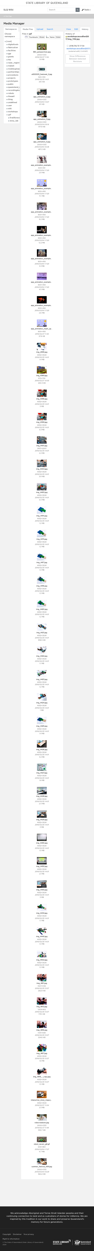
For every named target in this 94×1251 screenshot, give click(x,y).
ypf (9, 115)
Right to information (11, 1239)
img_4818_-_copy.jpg (41, 1077)
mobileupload (14, 69)
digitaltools (13, 44)
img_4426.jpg (41, 749)
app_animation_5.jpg (41, 142)
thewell (11, 96)
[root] (9, 41)
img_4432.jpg (41, 866)
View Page (8, 16)
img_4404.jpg (41, 469)
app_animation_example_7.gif (43, 305)
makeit (11, 66)
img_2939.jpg (41, 352)
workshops (13, 112)
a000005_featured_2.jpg (42, 74)
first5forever (15, 118)
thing (10, 99)
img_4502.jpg (41, 960)
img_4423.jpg (41, 679)
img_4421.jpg (41, 632)
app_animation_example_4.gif (43, 235)
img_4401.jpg (41, 446)
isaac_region (13, 63)
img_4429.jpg (41, 820)
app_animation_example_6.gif (43, 282)
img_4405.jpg (41, 492)
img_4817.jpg (41, 1053)
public (11, 84)
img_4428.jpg (41, 796)
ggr (9, 54)
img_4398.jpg (41, 399)
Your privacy (29, 1234)
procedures (13, 75)
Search (50, 29)
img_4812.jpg (41, 1006)
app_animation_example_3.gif (43, 212)
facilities (12, 51)
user (10, 105)
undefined (12, 102)
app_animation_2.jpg (41, 97)
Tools (85, 10)
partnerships (13, 72)
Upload (40, 29)
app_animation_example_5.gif (43, 258)
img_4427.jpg (41, 773)
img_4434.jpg (41, 913)
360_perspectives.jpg (42, 52)
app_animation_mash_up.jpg (42, 329)
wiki (10, 109)
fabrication (13, 47)
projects (11, 78)
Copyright (7, 1234)
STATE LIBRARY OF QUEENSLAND (47, 3)
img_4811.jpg (42, 983)
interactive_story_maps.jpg (42, 1100)
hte (9, 60)
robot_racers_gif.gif (42, 1144)
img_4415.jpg (41, 539)
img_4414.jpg (41, 516)
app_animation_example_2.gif (43, 188)
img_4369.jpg (41, 375)
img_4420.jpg (41, 609)
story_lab (14, 121)
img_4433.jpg (41, 890)
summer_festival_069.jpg (42, 1166)
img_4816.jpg (41, 1030)
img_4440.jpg (41, 936)
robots (11, 93)
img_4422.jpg (41, 656)
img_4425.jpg (41, 726)
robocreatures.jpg (42, 1123)
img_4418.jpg (41, 586)
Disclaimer (17, 1234)
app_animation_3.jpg (41, 119)
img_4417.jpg (41, 562)
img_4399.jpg (41, 422)
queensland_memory (17, 87)
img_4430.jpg (41, 843)
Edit (76, 29)
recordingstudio (15, 90)
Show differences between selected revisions (77, 58)
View (68, 29)
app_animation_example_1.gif (43, 165)
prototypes (13, 81)
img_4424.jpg (41, 703)
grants (11, 57)
